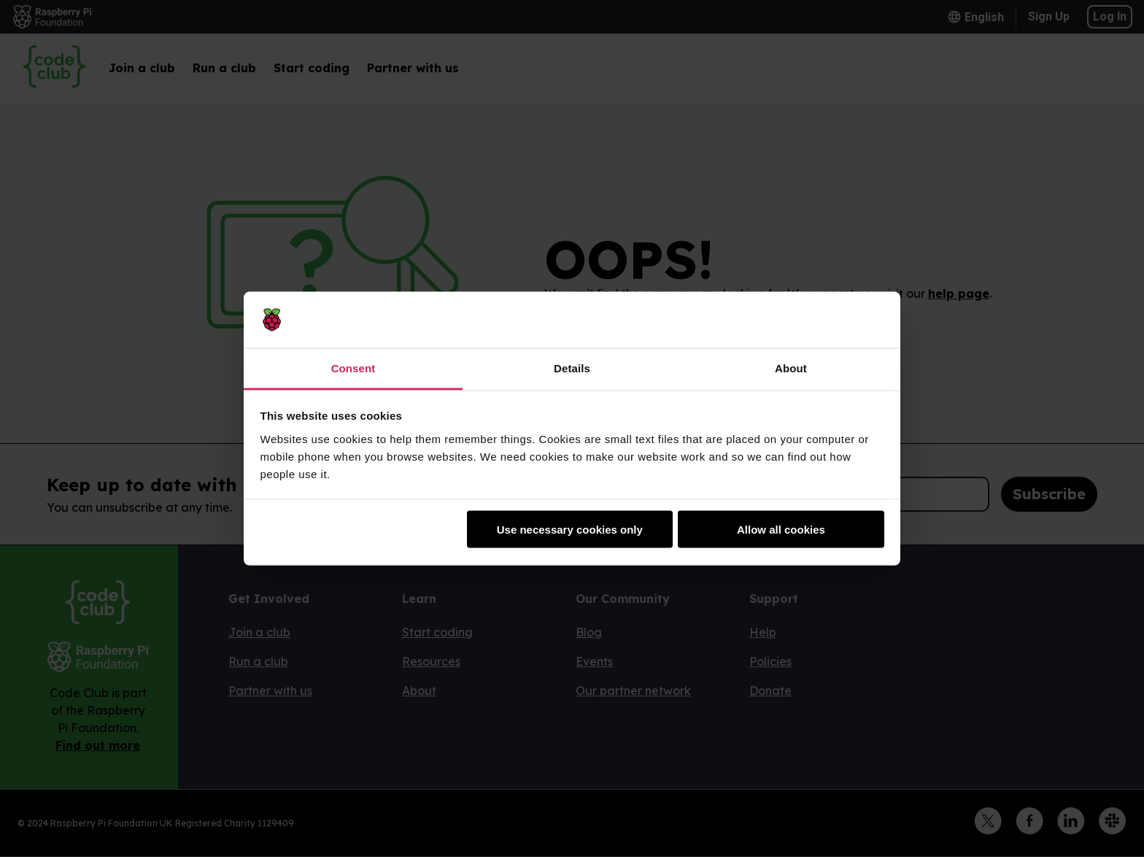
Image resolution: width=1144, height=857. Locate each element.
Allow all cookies (781, 529)
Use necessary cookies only (570, 529)
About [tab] (791, 367)
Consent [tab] (353, 367)
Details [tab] (572, 367)
